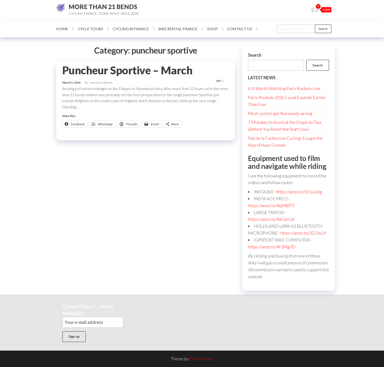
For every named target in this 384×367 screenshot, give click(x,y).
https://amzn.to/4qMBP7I (271, 205)
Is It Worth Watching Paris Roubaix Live (284, 88)
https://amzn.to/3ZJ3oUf (303, 233)
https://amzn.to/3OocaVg (299, 191)
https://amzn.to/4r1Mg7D (271, 246)
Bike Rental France (177, 28)
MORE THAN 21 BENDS (103, 6)
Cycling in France (131, 28)
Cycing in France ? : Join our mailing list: (92, 316)
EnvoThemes (201, 358)
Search (323, 28)
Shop (212, 28)
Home (62, 28)
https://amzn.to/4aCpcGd (271, 219)
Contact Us (239, 28)
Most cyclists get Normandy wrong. (280, 113)
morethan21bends (101, 82)
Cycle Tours (90, 28)
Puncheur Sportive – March (127, 70)
